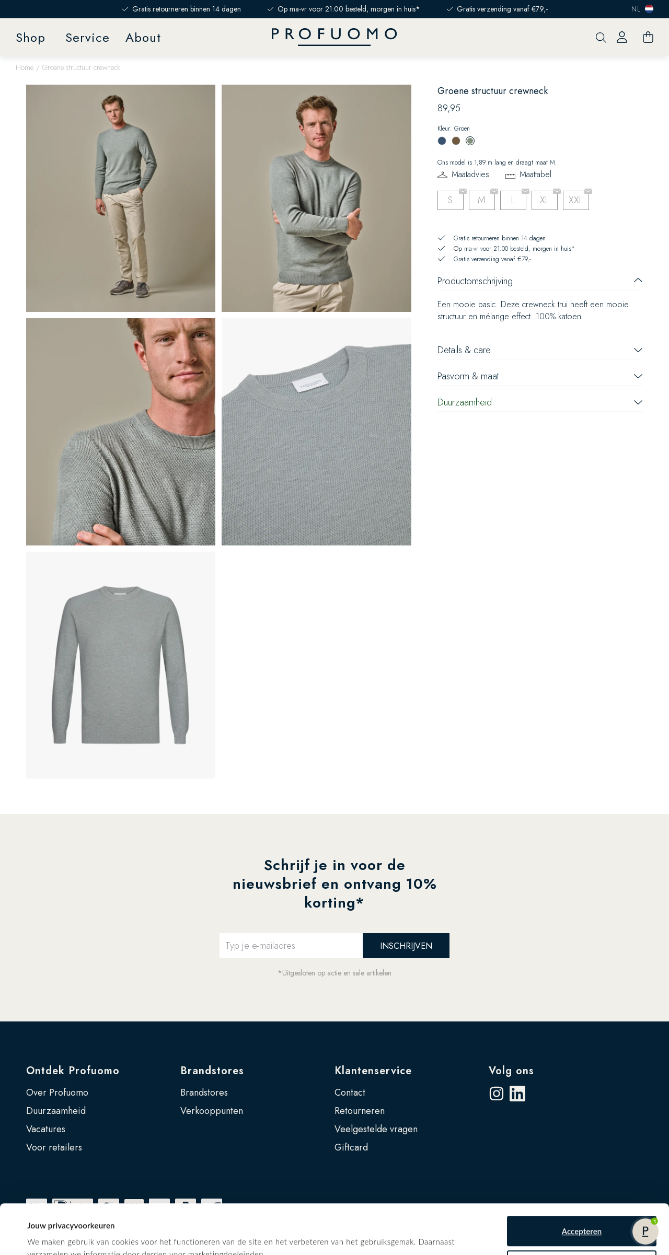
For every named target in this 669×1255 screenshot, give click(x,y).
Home (24, 67)
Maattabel (535, 174)
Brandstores (212, 1070)
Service (87, 37)
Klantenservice (373, 1070)
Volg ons (511, 1070)
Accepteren (582, 1193)
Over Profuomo (57, 1092)
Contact (349, 1092)
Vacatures (45, 1129)
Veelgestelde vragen (376, 1129)
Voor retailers (54, 1147)
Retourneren (359, 1111)
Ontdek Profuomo (73, 1070)
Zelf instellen (582, 1227)
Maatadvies (470, 174)
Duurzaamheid (56, 1111)
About (143, 37)
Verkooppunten (211, 1111)
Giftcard (351, 1147)
